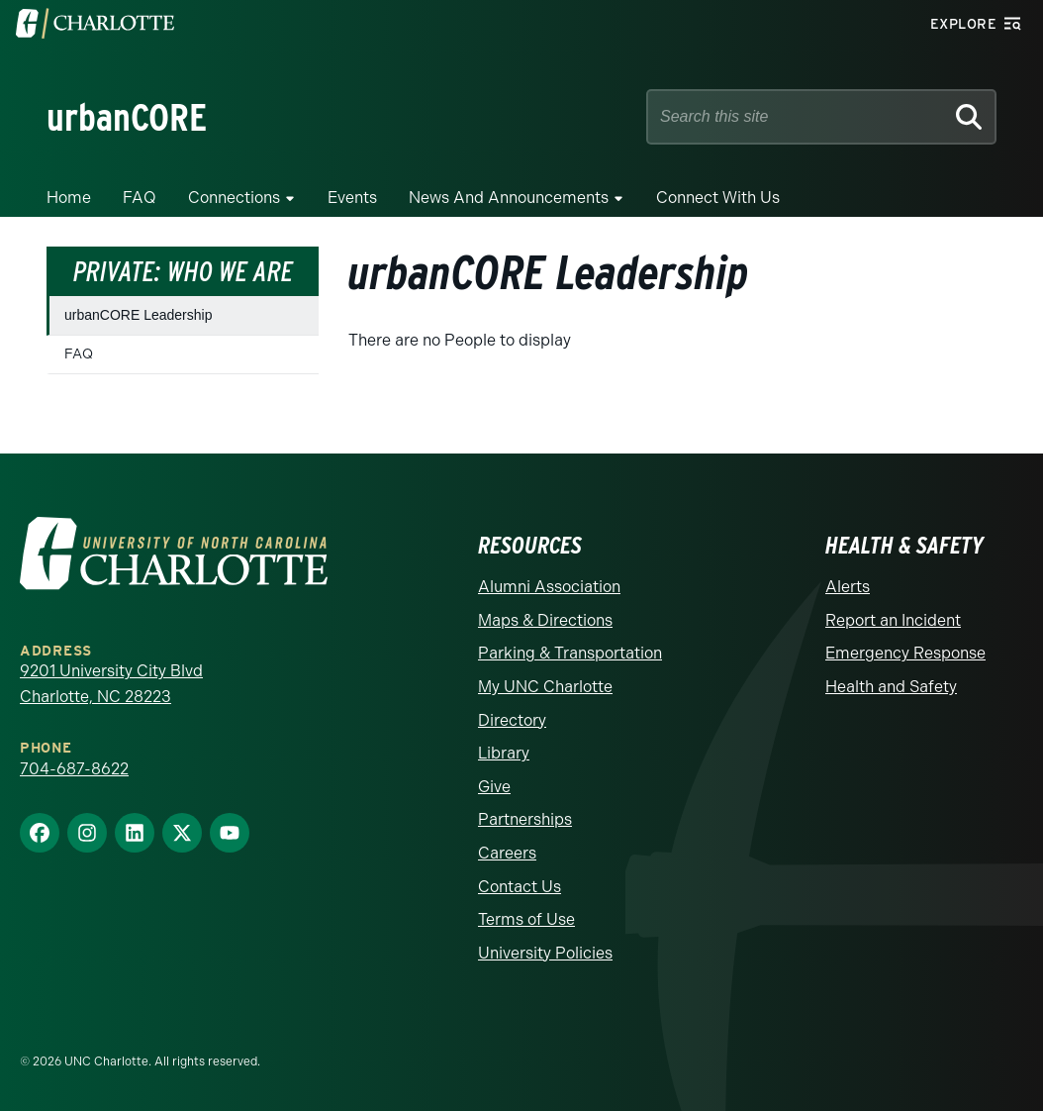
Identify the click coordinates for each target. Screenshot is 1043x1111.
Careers (507, 853)
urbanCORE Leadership (138, 315)
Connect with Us (718, 197)
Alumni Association (549, 586)
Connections (234, 197)
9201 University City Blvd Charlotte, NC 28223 (111, 683)
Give (494, 786)
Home (69, 197)
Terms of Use (526, 919)
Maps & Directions (545, 620)
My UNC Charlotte (545, 686)
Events (352, 197)
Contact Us (519, 886)
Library (503, 753)
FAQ (139, 197)
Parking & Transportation (570, 653)
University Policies (545, 953)
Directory (512, 720)
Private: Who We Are (183, 271)
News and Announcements (509, 197)
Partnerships (525, 819)
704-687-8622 (74, 768)
